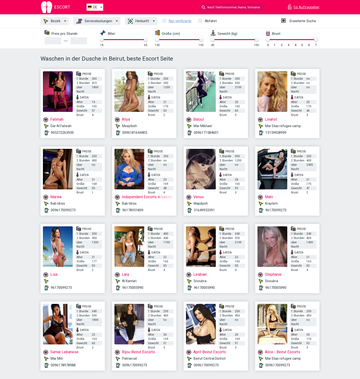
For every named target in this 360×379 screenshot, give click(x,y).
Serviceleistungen (94, 21)
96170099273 (275, 210)
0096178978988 (63, 365)
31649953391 (204, 210)
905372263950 (62, 132)
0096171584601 (206, 132)
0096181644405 (134, 132)
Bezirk (52, 21)
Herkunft (138, 21)
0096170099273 (63, 210)
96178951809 (132, 210)
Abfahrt (211, 21)
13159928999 (275, 132)
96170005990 (132, 288)
